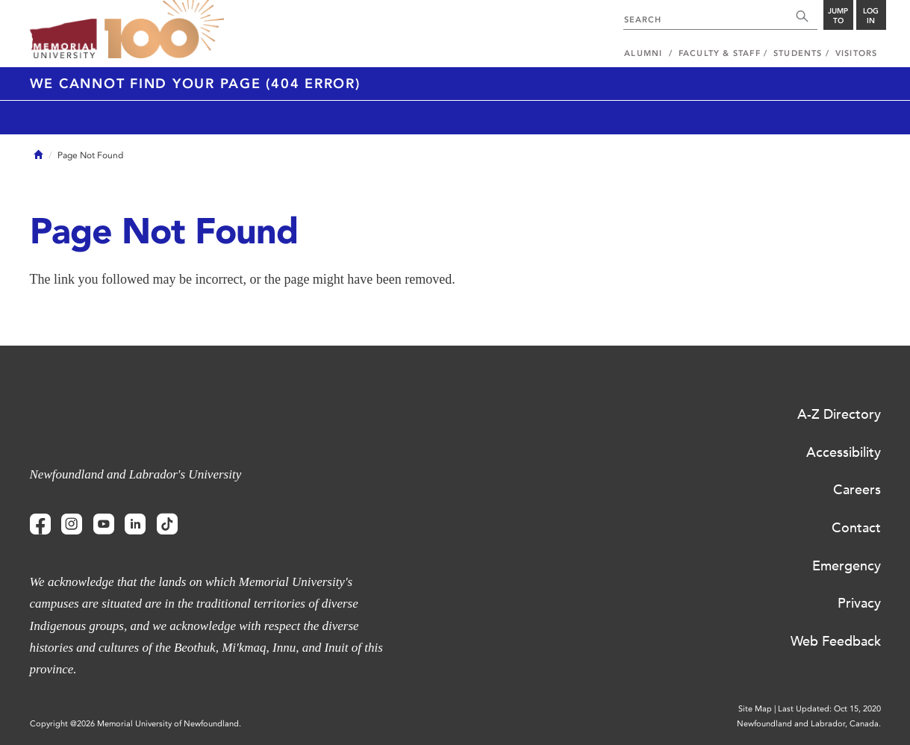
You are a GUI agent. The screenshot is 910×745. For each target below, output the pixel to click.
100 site (164, 30)
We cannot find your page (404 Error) (195, 83)
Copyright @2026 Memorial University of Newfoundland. (135, 724)
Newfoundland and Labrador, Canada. (809, 724)
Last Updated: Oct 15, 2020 (829, 709)
